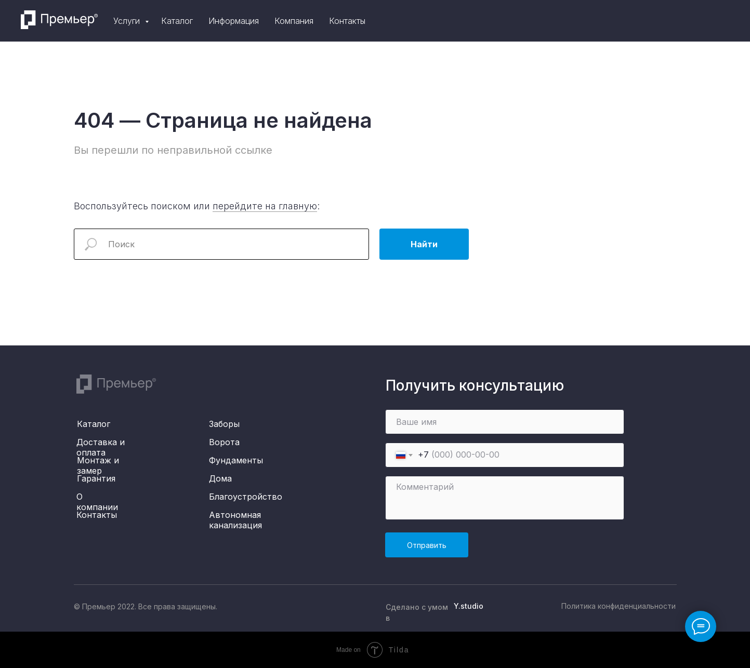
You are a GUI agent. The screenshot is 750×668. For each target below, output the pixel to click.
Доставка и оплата (100, 447)
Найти (424, 244)
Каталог (459, 21)
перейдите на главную (265, 206)
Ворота (224, 442)
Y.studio (468, 606)
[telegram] (696, 21)
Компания (575, 21)
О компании (97, 501)
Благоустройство (245, 496)
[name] (504, 421)
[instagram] (673, 21)
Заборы (224, 424)
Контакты (629, 21)
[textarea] (504, 498)
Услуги (409, 21)
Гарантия (96, 478)
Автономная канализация (235, 520)
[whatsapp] (719, 21)
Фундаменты (236, 460)
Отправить (426, 545)
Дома (220, 478)
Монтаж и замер (98, 465)
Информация (515, 21)
